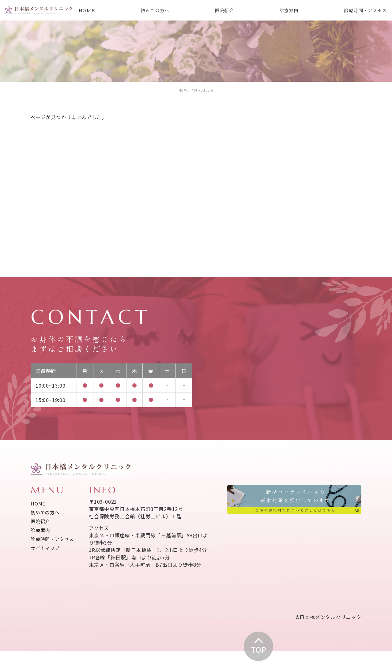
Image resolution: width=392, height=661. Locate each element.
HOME (86, 10)
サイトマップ (45, 548)
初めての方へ (155, 10)
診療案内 (289, 10)
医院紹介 (224, 10)
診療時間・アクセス (365, 10)
